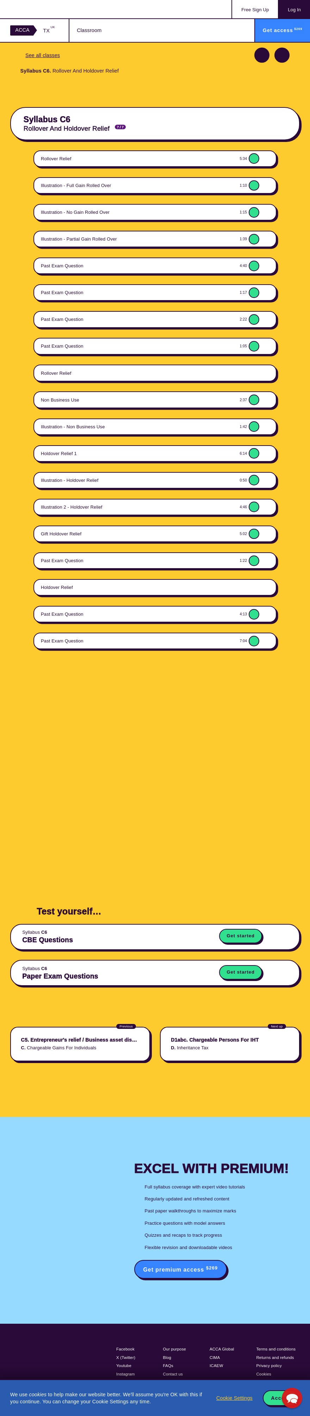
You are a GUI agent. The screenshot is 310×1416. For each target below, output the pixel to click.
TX (49, 30)
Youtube (123, 1366)
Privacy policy (268, 1366)
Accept (280, 1398)
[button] (292, 1398)
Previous (261, 55)
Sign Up (255, 9)
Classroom (89, 30)
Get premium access (180, 1269)
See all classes (42, 55)
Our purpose (174, 1349)
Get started (240, 935)
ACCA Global (222, 1349)
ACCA (22, 30)
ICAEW (216, 1366)
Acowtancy (38, 9)
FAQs (168, 1366)
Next (282, 55)
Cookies (263, 1374)
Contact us (173, 1374)
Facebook (125, 1349)
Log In (294, 9)
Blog (167, 1357)
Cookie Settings (234, 1398)
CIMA (215, 1357)
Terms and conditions (276, 1349)
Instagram (125, 1374)
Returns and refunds (275, 1357)
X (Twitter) (125, 1357)
